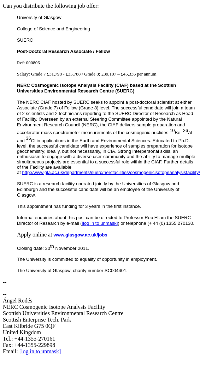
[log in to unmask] (100, 223)
